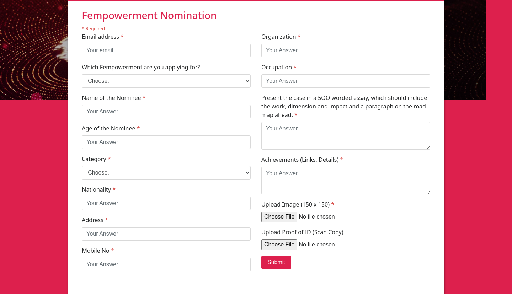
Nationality (99, 189)
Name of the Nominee (113, 98)
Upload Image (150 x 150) (297, 204)
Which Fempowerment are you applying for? (141, 67)
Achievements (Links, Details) (302, 160)
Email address (103, 37)
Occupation (279, 67)
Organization (281, 37)
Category (96, 159)
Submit (276, 262)
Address (95, 220)
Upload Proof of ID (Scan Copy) (302, 232)
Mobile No (98, 251)
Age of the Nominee (111, 128)
